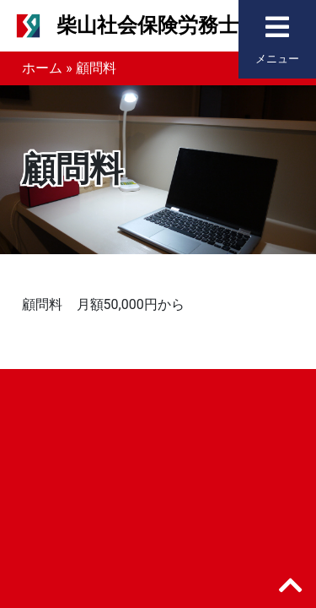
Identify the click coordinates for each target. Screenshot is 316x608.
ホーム (42, 68)
